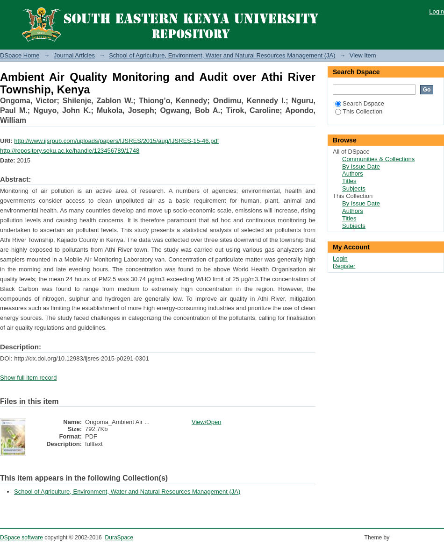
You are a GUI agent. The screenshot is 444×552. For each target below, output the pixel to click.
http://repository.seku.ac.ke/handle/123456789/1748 (69, 150)
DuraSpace (119, 537)
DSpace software (21, 537)
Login (436, 11)
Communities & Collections (378, 159)
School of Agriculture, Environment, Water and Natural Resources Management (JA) (222, 55)
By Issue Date (361, 166)
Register (344, 265)
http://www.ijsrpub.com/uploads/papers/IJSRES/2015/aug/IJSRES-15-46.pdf (116, 140)
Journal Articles (74, 55)
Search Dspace (359, 103)
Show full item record (28, 377)
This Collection (358, 111)
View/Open (206, 421)
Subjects (353, 188)
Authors (352, 173)
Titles (349, 180)
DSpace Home (20, 55)
